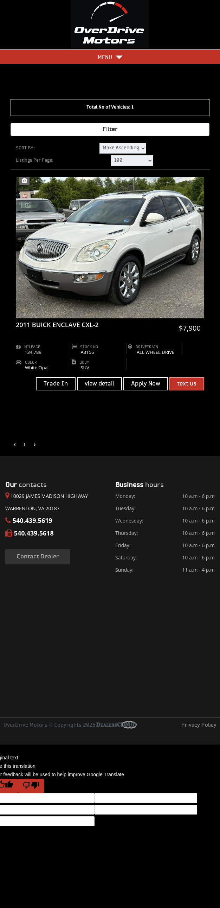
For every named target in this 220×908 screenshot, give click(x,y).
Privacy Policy (198, 725)
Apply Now (145, 383)
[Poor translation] (31, 786)
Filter (110, 129)
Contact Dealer (38, 556)
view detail (99, 383)
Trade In (56, 383)
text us (186, 383)
